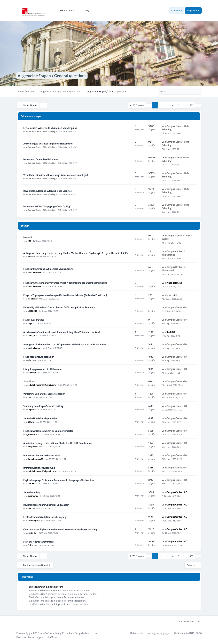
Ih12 (29, 240)
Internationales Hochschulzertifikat (41, 455)
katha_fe (31, 335)
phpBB (32, 633)
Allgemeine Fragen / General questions (52, 76)
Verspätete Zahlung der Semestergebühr (44, 394)
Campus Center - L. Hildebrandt (173, 253)
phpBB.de (52, 637)
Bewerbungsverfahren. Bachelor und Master (46, 505)
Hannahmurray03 (35, 459)
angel (29, 323)
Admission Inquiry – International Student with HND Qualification (57, 443)
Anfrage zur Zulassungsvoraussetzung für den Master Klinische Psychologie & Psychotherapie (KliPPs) (75, 253)
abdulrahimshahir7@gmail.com (41, 384)
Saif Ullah (31, 372)
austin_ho (31, 532)
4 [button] (173, 105)
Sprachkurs (29, 381)
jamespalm (32, 434)
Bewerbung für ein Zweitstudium (40, 159)
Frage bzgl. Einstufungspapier (38, 356)
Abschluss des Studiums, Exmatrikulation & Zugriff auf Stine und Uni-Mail (61, 332)
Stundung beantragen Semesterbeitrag (43, 406)
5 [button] (179, 105)
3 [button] (167, 105)
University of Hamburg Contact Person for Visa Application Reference (59, 307)
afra (29, 508)
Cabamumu (32, 495)
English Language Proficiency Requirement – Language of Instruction (58, 480)
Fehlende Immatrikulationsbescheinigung (44, 517)
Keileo (30, 545)
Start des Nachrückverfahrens (38, 541)
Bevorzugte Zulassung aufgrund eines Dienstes (47, 191)
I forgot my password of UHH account (42, 369)
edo (29, 360)
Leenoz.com (91, 633)
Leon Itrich (32, 298)
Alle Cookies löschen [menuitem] (187, 621)
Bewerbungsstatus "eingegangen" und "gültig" (47, 206)
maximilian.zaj (33, 348)
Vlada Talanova (34, 272)
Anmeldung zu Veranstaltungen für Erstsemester (48, 143)
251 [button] (191, 105)
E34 (29, 397)
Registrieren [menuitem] (193, 10)
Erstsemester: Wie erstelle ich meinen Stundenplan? (50, 128)
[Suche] (192, 91)
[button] (198, 105)
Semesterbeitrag (31, 492)
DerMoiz (31, 256)
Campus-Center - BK (176, 307)
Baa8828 (170, 332)
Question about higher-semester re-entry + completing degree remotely (60, 529)
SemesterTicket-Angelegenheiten (40, 418)
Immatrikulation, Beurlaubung (39, 467)
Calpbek (31, 409)
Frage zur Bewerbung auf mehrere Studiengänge (48, 269)
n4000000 (32, 311)
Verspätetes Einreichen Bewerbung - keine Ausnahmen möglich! (56, 175)
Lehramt (27, 237)
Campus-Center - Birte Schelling (41, 131)
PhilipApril (32, 446)
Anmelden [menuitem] (176, 10)
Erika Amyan (32, 520)
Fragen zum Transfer (33, 320)
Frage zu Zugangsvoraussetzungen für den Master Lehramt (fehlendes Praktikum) (65, 295)
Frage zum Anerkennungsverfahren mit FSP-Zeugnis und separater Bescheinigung (65, 283)
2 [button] (161, 105)
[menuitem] (65, 10)
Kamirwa (31, 483)
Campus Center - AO (176, 492)
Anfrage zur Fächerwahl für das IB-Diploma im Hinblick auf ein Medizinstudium (64, 344)
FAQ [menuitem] (84, 10)
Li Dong (30, 422)
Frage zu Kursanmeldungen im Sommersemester (48, 431)
